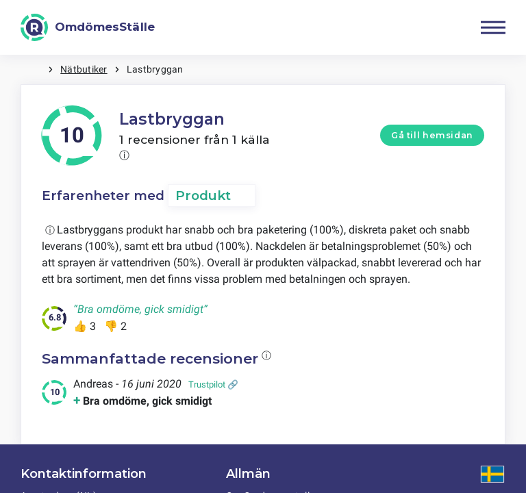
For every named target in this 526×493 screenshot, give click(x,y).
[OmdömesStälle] (88, 27)
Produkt (203, 195)
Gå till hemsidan (432, 135)
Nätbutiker (83, 69)
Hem (34, 69)
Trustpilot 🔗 (213, 384)
